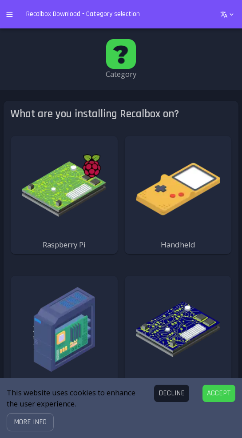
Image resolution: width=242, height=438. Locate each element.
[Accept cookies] (218, 393)
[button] (30, 422)
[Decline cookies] (171, 393)
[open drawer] (9, 14)
